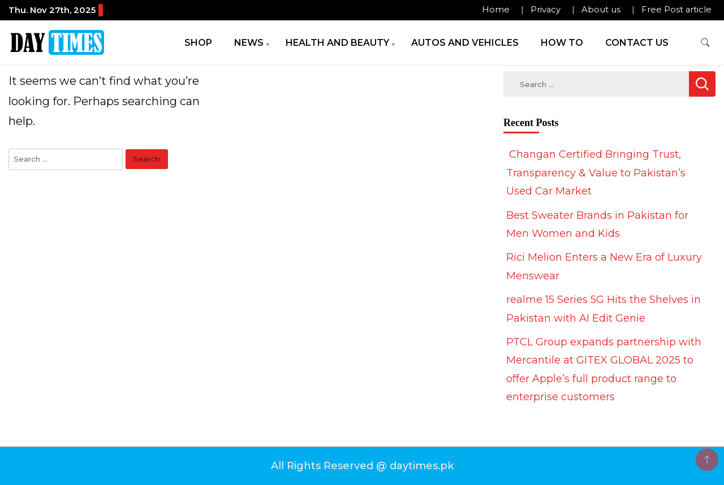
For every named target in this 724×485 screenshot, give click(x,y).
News (249, 42)
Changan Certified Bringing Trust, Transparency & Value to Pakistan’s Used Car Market (596, 172)
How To (562, 42)
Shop (198, 42)
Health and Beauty (337, 42)
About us (600, 10)
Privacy (546, 10)
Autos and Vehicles (465, 42)
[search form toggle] (705, 42)
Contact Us (637, 42)
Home (496, 10)
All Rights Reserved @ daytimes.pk (362, 466)
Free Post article (676, 10)
